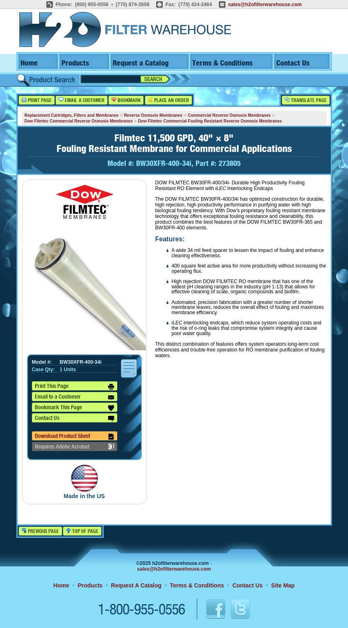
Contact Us (292, 63)
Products (75, 63)
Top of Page (82, 531)
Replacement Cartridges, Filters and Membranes (72, 115)
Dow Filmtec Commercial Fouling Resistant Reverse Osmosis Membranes (210, 121)
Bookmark (126, 100)
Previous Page (40, 531)
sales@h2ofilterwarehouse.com (265, 4)
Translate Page (306, 100)
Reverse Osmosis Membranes (153, 115)
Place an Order (168, 100)
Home (29, 63)
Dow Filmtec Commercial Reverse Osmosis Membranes (79, 121)
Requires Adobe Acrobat (74, 446)
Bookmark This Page (74, 408)
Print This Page (74, 386)
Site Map (283, 585)
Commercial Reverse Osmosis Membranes (229, 115)
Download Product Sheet (74, 436)
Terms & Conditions (222, 63)
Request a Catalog (140, 63)
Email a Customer (82, 100)
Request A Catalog (136, 585)
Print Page (37, 100)
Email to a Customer (74, 397)
